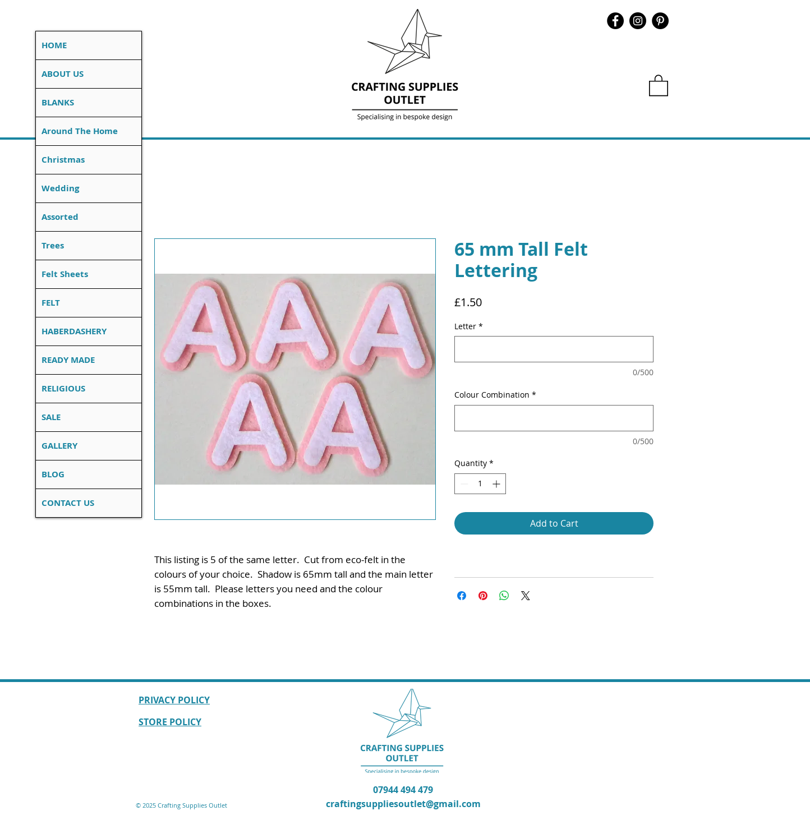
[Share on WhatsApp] (504, 595)
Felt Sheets (65, 274)
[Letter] (554, 349)
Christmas (63, 159)
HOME (54, 45)
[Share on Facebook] (461, 595)
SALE (51, 417)
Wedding (60, 188)
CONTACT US (68, 503)
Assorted (60, 217)
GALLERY (59, 446)
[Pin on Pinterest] (483, 595)
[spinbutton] (480, 484)
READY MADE (68, 360)
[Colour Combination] (554, 418)
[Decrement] (463, 484)
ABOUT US (63, 74)
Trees (53, 245)
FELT (51, 302)
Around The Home (80, 131)
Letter (468, 326)
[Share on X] (525, 595)
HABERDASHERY (74, 331)
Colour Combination (495, 394)
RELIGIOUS (63, 388)
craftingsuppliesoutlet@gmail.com (403, 804)
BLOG (53, 474)
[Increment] (497, 484)
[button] (658, 84)
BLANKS (58, 102)
